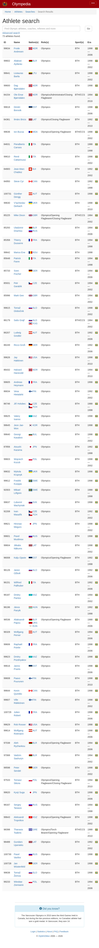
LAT (33, 119)
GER (33, 270)
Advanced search (11, 33)
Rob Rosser (20, 724)
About (49, 931)
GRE (33, 829)
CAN (33, 181)
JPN (33, 446)
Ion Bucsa (19, 132)
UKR (33, 203)
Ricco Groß (19, 345)
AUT (33, 193)
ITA (32, 144)
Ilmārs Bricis (20, 119)
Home (8, 11)
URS (33, 622)
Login (32, 931)
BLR (33, 60)
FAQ (56, 931)
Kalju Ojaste (20, 557)
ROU (33, 252)
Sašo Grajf (19, 320)
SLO (33, 308)
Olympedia (21, 4)
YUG (33, 323)
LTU (33, 73)
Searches (30, 11)
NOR (33, 48)
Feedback (63, 931)
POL (33, 459)
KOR (33, 425)
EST (33, 107)
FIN (32, 391)
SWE (33, 480)
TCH (33, 407)
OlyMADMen (44, 936)
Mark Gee (19, 295)
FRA (33, 240)
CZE (33, 283)
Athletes (18, 11)
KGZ (33, 817)
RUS (33, 231)
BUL (33, 434)
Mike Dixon (19, 215)
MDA (33, 132)
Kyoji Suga (19, 792)
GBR (33, 215)
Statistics (41, 931)
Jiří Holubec (20, 403)
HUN (33, 607)
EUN (33, 626)
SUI (32, 169)
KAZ (33, 416)
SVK (33, 502)
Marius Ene (19, 252)
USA (33, 357)
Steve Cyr (19, 181)
